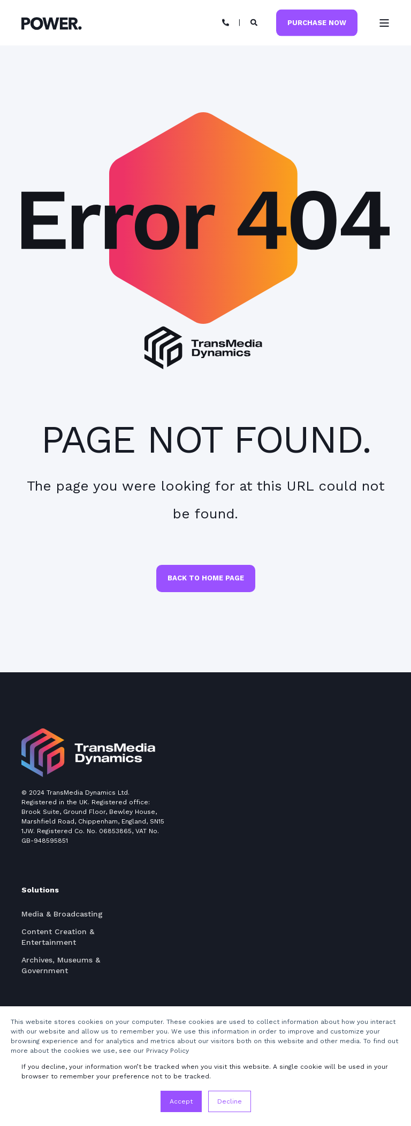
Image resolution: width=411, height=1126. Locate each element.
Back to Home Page (206, 578)
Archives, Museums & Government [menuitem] (60, 965)
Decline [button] (229, 1101)
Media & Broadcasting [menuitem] (62, 914)
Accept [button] (181, 1101)
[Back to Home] (51, 23)
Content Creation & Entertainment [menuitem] (57, 936)
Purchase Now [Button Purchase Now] (316, 22)
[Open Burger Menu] (384, 23)
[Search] (255, 22)
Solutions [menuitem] (40, 890)
